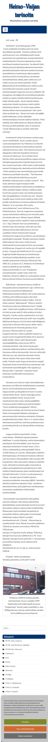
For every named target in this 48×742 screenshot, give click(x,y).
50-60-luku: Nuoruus (13, 649)
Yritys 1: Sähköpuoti (13, 683)
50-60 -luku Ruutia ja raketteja (17, 645)
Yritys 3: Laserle (11, 691)
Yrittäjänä (9, 679)
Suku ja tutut (10, 666)
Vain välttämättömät (25, 729)
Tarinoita (8, 670)
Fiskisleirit (9, 653)
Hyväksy (25, 722)
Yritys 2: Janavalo (12, 687)
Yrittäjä (8, 674)
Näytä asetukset (25, 736)
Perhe (7, 662)
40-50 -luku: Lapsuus (13, 641)
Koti (7, 658)
